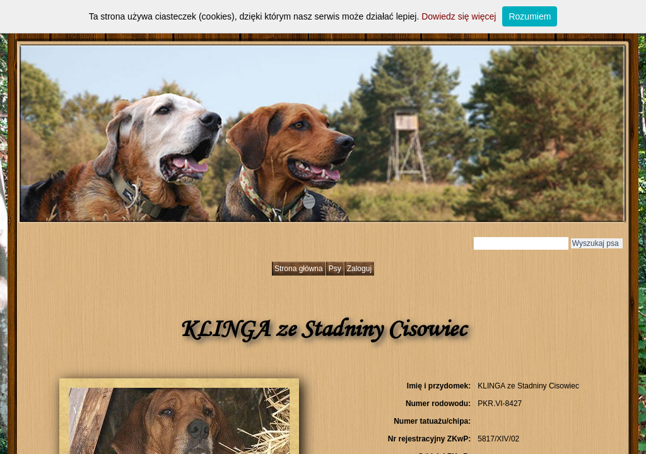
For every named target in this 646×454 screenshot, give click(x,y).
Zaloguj (359, 268)
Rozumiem (529, 16)
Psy (335, 268)
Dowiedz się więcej (458, 16)
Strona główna (298, 268)
